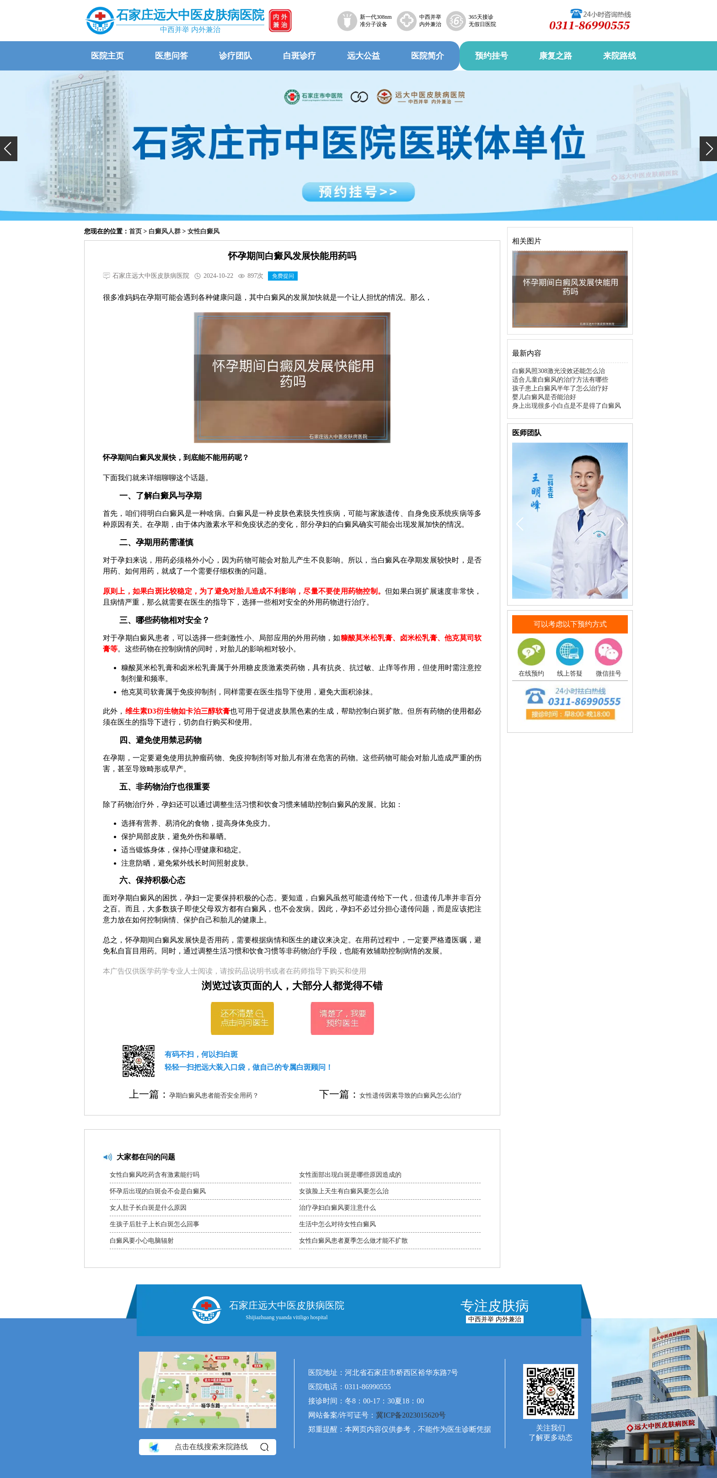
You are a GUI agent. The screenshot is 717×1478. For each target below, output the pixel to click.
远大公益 (363, 55)
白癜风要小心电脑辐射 (142, 1240)
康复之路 (555, 55)
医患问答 (171, 55)
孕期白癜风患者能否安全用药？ (214, 1095)
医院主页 (107, 55)
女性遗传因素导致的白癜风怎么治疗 (410, 1095)
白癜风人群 (165, 231)
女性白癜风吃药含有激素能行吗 (154, 1174)
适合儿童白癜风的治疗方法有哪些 (560, 379)
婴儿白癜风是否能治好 (544, 397)
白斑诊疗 (299, 55)
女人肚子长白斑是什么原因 (148, 1207)
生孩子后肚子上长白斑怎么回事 (154, 1224)
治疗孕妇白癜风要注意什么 (337, 1207)
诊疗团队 (235, 55)
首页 (135, 231)
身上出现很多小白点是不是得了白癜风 (566, 405)
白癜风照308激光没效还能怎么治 (558, 371)
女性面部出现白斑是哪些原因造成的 (350, 1174)
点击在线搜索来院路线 (207, 1447)
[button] (8, 148)
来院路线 (619, 55)
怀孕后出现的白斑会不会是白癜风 (158, 1191)
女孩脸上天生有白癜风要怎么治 (344, 1191)
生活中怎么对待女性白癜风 (337, 1224)
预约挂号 (491, 55)
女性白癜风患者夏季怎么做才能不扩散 (353, 1240)
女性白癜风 (203, 231)
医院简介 (427, 55)
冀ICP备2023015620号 (411, 1415)
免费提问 (283, 276)
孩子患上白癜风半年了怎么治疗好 (560, 388)
